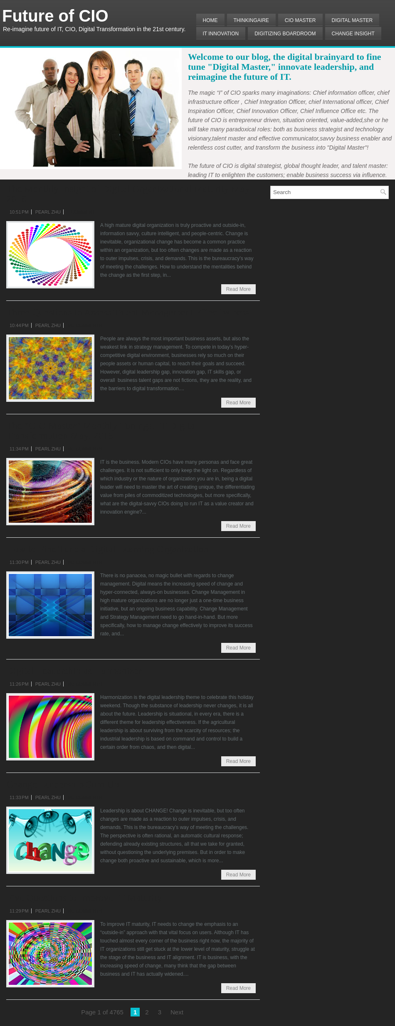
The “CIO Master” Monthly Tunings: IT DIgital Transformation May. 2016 (102, 430)
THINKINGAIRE (251, 20)
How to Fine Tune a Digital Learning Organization (107, 549)
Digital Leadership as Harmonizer (74, 671)
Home (210, 20)
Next (176, 1012)
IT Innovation (221, 34)
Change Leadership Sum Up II (67, 784)
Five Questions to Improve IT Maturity (84, 898)
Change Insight (353, 34)
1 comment (81, 211)
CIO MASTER (300, 20)
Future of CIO (55, 16)
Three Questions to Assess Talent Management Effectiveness (127, 312)
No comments (84, 325)
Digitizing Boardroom (285, 34)
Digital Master (352, 20)
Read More (238, 289)
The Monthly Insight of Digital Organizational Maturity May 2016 (127, 194)
